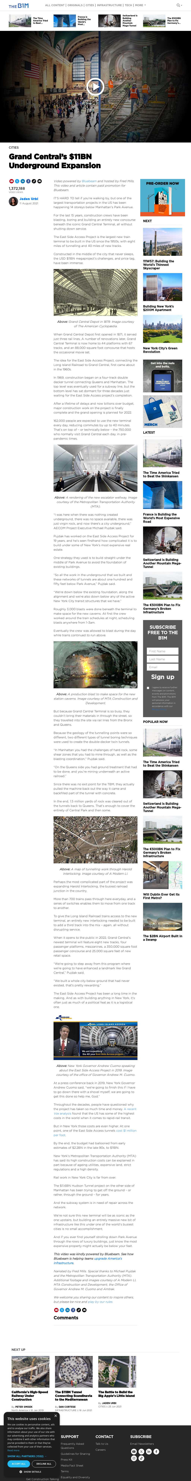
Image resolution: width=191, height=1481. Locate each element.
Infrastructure (109, 5)
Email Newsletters (142, 1443)
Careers (101, 1449)
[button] (31, 1456)
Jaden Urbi (29, 199)
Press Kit (66, 1459)
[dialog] (32, 1444)
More (139, 5)
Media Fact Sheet (72, 1465)
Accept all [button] (19, 1463)
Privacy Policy (159, 709)
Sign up (162, 677)
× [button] (55, 1416)
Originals (75, 5)
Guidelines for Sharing (75, 1453)
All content (55, 5)
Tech (128, 5)
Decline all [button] (44, 1463)
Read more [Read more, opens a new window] (13, 1450)
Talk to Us (102, 1443)
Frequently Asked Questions (72, 1445)
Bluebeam (89, 181)
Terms (65, 1471)
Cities (90, 5)
